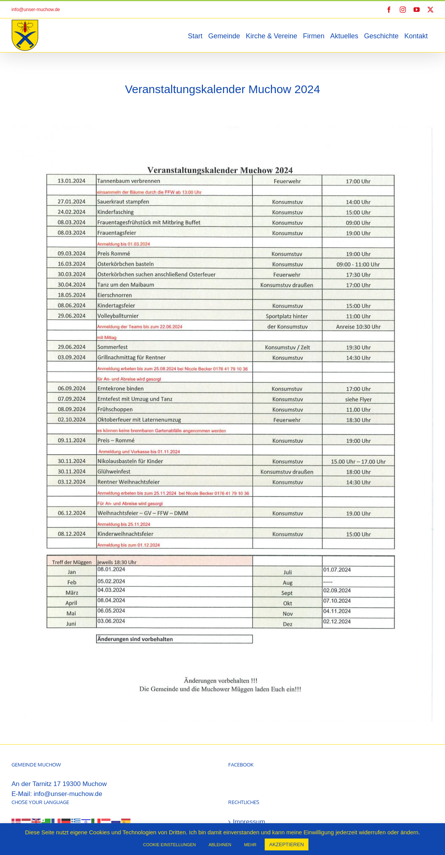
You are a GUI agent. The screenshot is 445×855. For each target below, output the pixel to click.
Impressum (249, 784)
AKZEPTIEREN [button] (286, 844)
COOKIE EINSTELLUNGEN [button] (169, 844)
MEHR (250, 844)
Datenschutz (251, 802)
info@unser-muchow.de (36, 9)
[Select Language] (35, 794)
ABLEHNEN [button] (220, 844)
